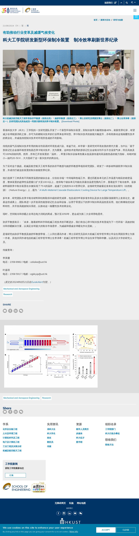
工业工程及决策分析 (12, 446)
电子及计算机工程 (11, 442)
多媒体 (79, 433)
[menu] (134, 10)
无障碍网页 (60, 503)
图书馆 (79, 442)
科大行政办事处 (112, 433)
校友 (49, 437)
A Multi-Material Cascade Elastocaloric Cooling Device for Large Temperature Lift (82, 190)
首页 (95, 20)
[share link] (16, 311)
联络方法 (109, 444)
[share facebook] (10, 311)
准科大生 (51, 429)
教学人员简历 (82, 429)
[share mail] (5, 311)
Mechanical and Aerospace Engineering (21, 289)
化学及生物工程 (10, 429)
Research (7, 294)
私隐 (71, 503)
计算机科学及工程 (11, 437)
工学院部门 (110, 429)
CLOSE (126, 530)
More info (74, 531)
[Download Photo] (70, 121)
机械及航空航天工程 (12, 450)
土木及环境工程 (10, 433)
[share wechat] (21, 311)
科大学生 (51, 433)
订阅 (11, 475)
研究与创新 (118, 20)
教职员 (50, 442)
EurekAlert (37, 282)
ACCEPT (106, 530)
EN (17, 25)
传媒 (49, 446)
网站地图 (81, 503)
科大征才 (80, 437)
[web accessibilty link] (39, 487)
